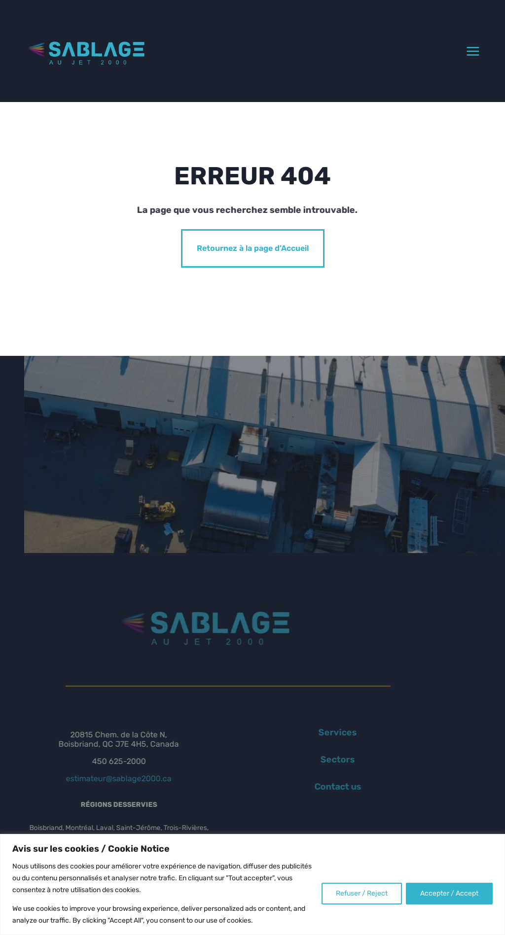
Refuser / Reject (362, 893)
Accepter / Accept (449, 893)
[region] (252, 884)
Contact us (327, 786)
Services (327, 732)
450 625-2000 (109, 761)
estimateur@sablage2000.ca (108, 778)
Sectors (327, 759)
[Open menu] (473, 51)
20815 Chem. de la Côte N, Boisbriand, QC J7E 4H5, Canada (108, 739)
